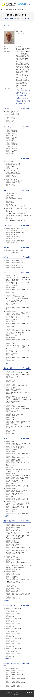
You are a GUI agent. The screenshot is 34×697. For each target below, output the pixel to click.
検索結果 (11, 9)
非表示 (27, 108)
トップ (3, 9)
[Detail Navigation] (28, 3)
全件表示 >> (7, 363)
